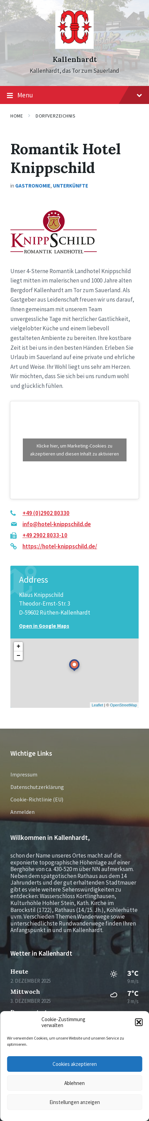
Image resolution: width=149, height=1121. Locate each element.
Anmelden (22, 811)
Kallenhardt (75, 59)
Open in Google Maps (44, 626)
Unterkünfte (70, 185)
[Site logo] (74, 47)
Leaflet (97, 705)
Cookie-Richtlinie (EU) (36, 799)
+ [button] (18, 646)
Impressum (23, 774)
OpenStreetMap (123, 705)
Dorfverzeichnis (55, 116)
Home (16, 116)
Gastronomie (32, 185)
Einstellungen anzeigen (74, 1102)
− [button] (18, 656)
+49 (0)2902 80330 (45, 513)
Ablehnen (74, 1083)
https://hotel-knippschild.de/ (59, 546)
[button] (138, 1022)
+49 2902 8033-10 (44, 535)
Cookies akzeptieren (75, 1064)
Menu (74, 95)
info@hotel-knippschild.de (56, 524)
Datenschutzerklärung (37, 786)
